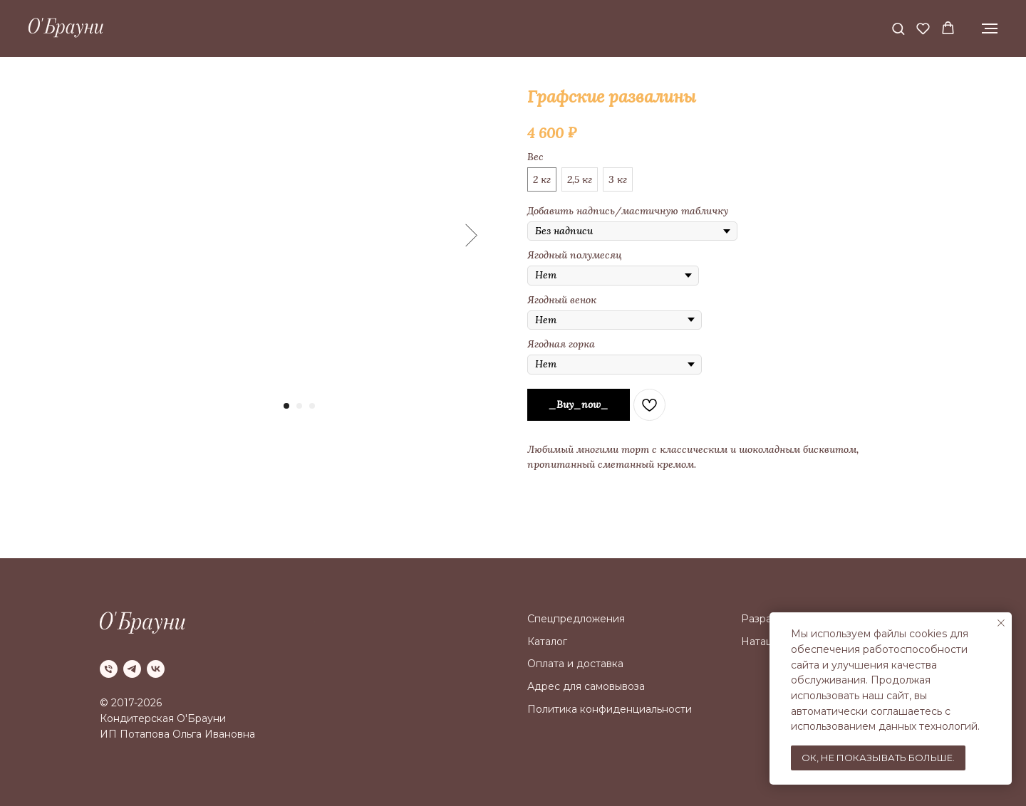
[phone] (109, 669)
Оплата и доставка (575, 663)
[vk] (156, 669)
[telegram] (132, 669)
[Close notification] (1001, 623)
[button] (898, 28)
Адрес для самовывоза (586, 686)
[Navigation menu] (990, 28)
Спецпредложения (576, 618)
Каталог (547, 641)
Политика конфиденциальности (609, 709)
